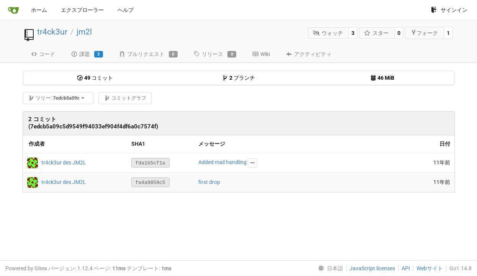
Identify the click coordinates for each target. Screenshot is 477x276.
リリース (215, 54)
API (406, 268)
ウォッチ (328, 33)
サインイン (449, 10)
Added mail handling (222, 162)
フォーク (424, 33)
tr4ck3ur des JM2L (63, 162)
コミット (95, 78)
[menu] (329, 268)
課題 (87, 54)
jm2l (84, 31)
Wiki (261, 54)
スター (376, 33)
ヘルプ (126, 10)
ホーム (39, 10)
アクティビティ (309, 54)
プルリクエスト (148, 54)
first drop (209, 182)
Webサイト (430, 268)
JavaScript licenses (372, 268)
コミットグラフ (125, 98)
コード (43, 54)
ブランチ (238, 78)
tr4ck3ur (52, 31)
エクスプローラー (82, 10)
